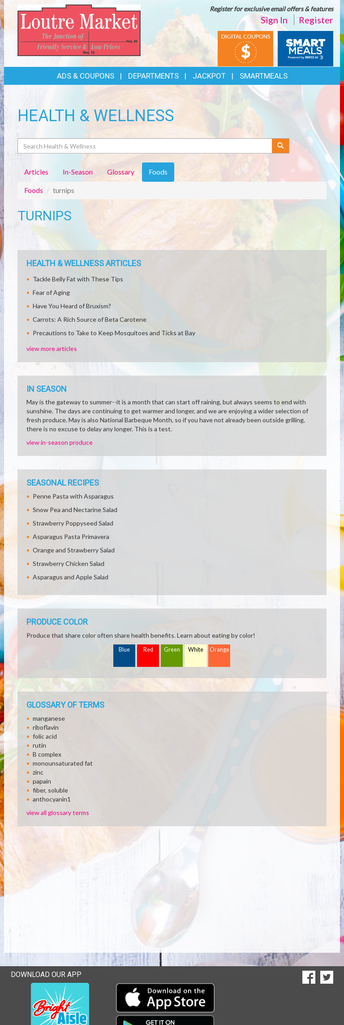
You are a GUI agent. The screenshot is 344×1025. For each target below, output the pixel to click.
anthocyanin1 (52, 799)
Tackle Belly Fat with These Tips (78, 279)
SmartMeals (264, 75)
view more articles (51, 348)
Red (148, 649)
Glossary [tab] (120, 171)
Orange (219, 649)
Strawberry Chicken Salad (68, 563)
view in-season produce (59, 442)
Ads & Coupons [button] (85, 75)
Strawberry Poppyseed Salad (73, 523)
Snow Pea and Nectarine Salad (75, 509)
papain (42, 781)
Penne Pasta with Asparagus (73, 496)
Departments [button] (153, 75)
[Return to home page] (79, 29)
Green (172, 649)
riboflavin (46, 727)
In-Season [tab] (78, 171)
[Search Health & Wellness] (145, 145)
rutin (39, 745)
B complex (47, 754)
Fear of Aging (51, 292)
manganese (49, 718)
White (195, 649)
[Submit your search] (280, 145)
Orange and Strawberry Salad (74, 550)
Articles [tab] (36, 171)
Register (316, 19)
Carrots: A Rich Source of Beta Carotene (89, 319)
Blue (124, 649)
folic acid (45, 736)
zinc (38, 772)
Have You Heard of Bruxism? (72, 306)
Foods (33, 190)
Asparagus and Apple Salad (70, 577)
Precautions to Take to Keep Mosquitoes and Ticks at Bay (114, 333)
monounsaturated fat (63, 763)
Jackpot (209, 75)
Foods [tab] (158, 171)
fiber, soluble (50, 790)
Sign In (274, 19)
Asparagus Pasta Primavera (71, 536)
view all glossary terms (57, 812)
